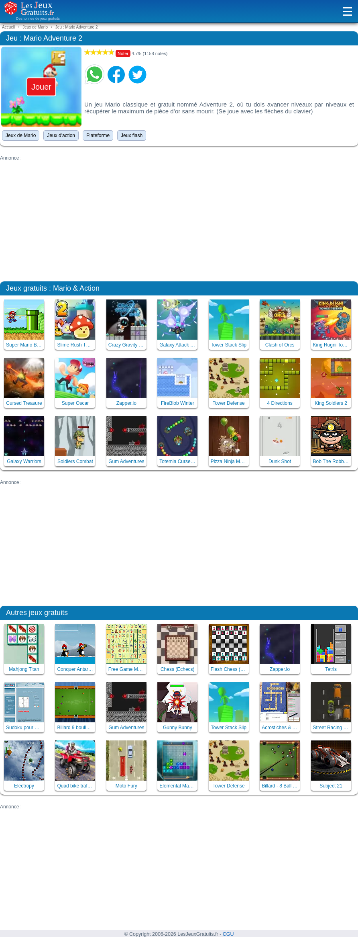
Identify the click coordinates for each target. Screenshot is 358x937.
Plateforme (98, 135)
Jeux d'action (61, 135)
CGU (228, 934)
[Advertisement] (179, 217)
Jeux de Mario (21, 135)
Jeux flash (131, 135)
